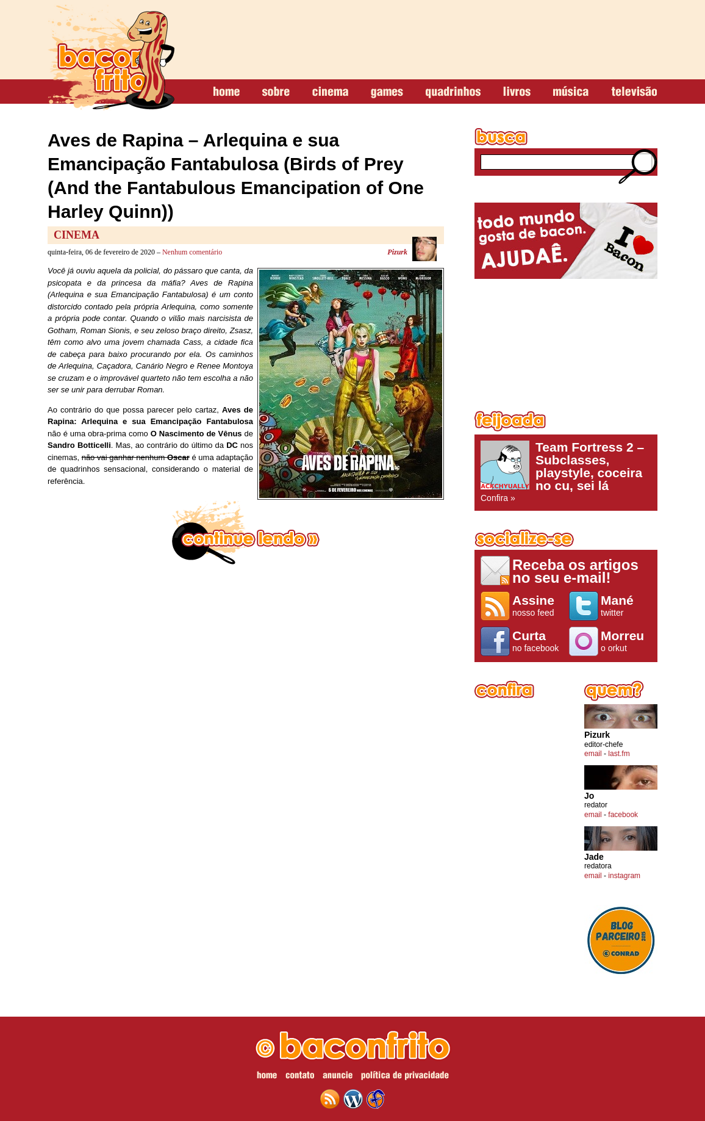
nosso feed (537, 605)
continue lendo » (246, 532)
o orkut (626, 641)
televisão (634, 92)
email (593, 753)
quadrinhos (453, 92)
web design (376, 1099)
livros (517, 92)
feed (330, 1099)
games (387, 92)
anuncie (337, 1077)
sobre (276, 92)
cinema (330, 92)
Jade (594, 857)
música (571, 92)
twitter (626, 605)
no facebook (537, 641)
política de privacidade (405, 1077)
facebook (623, 814)
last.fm (618, 753)
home (226, 92)
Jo (589, 796)
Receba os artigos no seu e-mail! (575, 571)
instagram (624, 875)
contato (299, 1077)
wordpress (353, 1099)
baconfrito (111, 57)
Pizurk (397, 252)
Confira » (566, 472)
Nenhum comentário (192, 252)
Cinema (76, 235)
